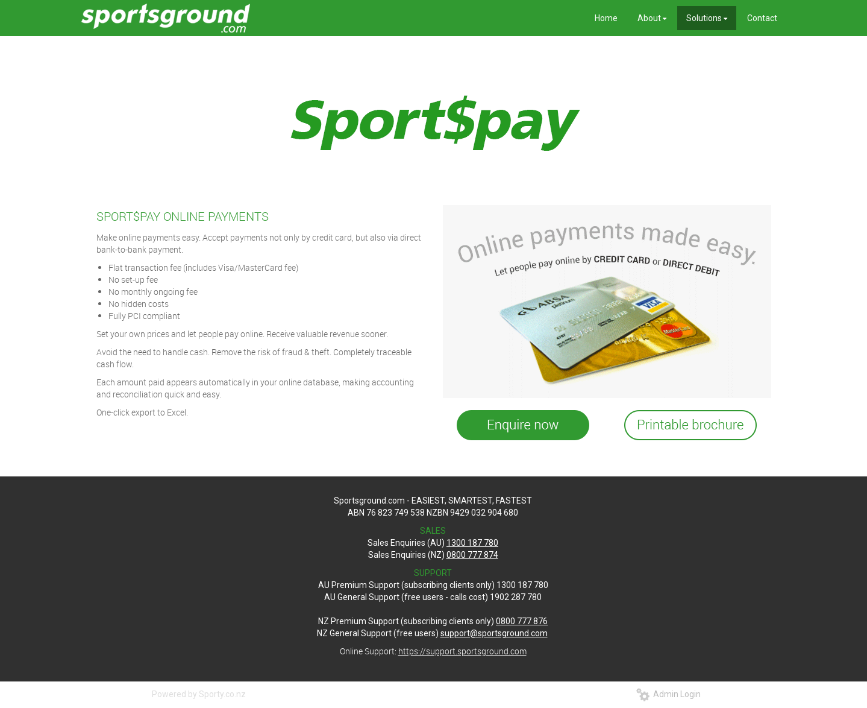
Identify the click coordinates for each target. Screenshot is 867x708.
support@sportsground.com (494, 633)
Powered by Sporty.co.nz (199, 694)
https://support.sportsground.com (462, 651)
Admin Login (668, 694)
